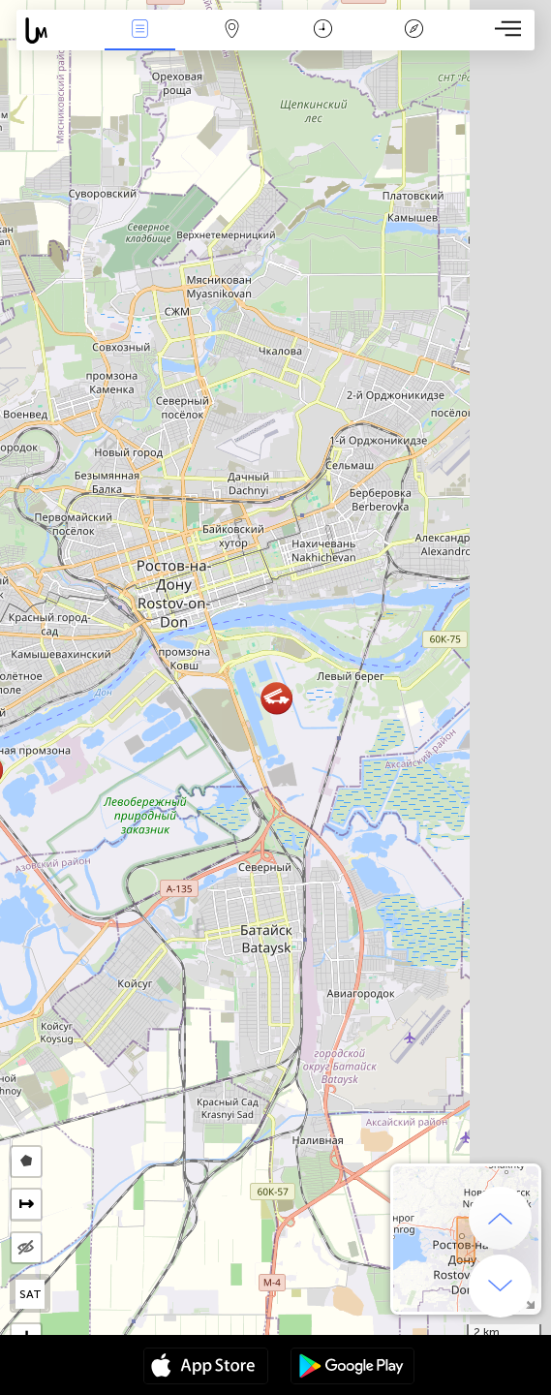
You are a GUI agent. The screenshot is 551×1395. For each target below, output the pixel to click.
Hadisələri (140, 30)
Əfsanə (414, 30)
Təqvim (323, 30)
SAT (30, 1294)
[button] (276, 698)
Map (231, 30)
